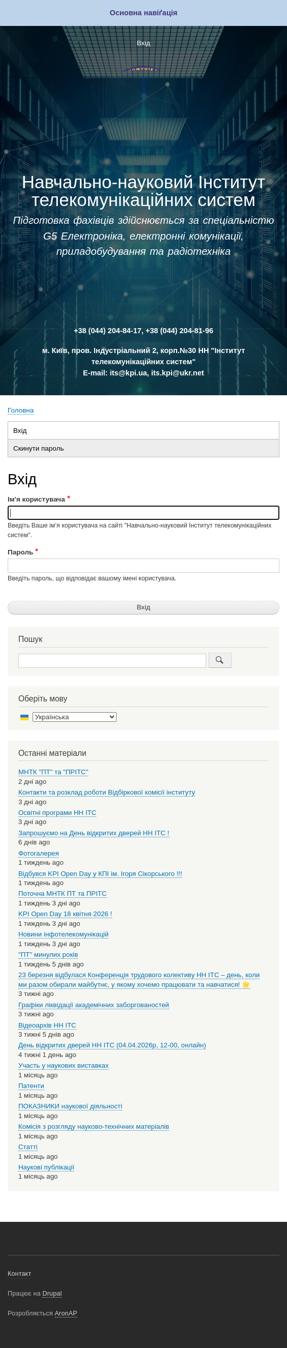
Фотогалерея (38, 853)
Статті (28, 1147)
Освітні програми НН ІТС (57, 812)
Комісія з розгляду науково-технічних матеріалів (93, 1126)
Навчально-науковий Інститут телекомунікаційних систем (143, 191)
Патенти (31, 1086)
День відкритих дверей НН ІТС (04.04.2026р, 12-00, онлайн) (112, 1045)
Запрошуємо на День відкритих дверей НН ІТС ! (93, 833)
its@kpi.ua (128, 373)
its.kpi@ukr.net (177, 373)
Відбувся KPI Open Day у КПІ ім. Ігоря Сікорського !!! (100, 873)
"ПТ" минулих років (48, 954)
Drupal (52, 1293)
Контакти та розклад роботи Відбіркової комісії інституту (106, 792)
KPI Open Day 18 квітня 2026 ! (65, 914)
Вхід (144, 43)
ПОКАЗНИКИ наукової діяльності (70, 1106)
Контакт (19, 1273)
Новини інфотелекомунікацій (63, 934)
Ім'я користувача (36, 499)
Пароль (20, 552)
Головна (21, 410)
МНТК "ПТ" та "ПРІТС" (53, 772)
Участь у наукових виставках (63, 1065)
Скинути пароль (38, 448)
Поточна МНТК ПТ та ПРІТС (62, 893)
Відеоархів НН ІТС (47, 1025)
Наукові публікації (46, 1167)
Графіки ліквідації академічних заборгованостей (93, 1005)
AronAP (66, 1313)
